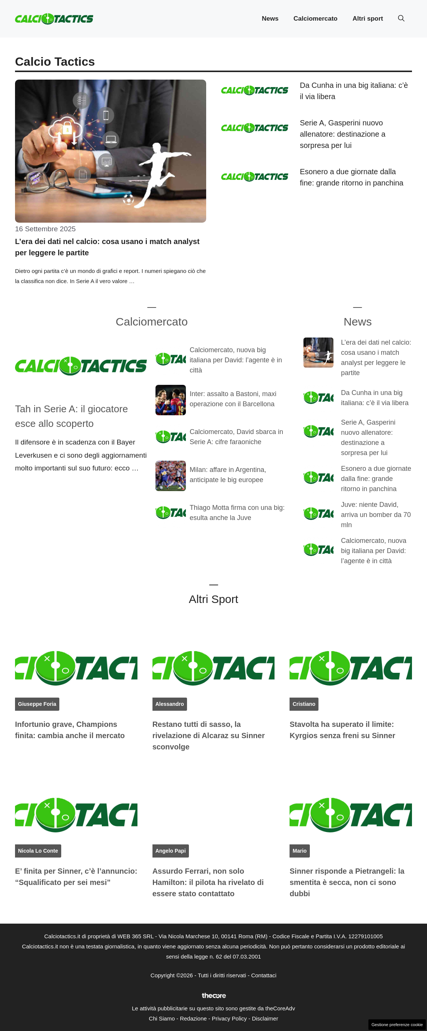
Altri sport (368, 18)
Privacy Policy (229, 1018)
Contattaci (264, 975)
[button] (401, 19)
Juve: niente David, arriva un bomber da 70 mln (376, 515)
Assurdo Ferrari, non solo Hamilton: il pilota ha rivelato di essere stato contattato (208, 882)
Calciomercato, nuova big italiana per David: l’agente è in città (236, 360)
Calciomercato (316, 18)
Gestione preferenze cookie (397, 1024)
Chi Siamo (162, 1018)
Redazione (193, 1018)
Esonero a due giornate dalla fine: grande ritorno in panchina (376, 479)
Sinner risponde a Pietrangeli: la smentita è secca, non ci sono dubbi (347, 882)
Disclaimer (265, 1018)
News (270, 18)
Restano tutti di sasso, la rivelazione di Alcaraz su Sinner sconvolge (208, 735)
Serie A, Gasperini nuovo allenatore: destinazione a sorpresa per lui (343, 134)
